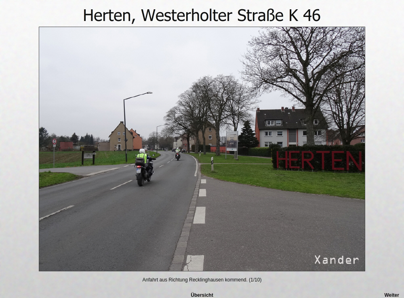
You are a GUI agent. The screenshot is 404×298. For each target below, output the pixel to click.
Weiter (391, 295)
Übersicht (202, 295)
